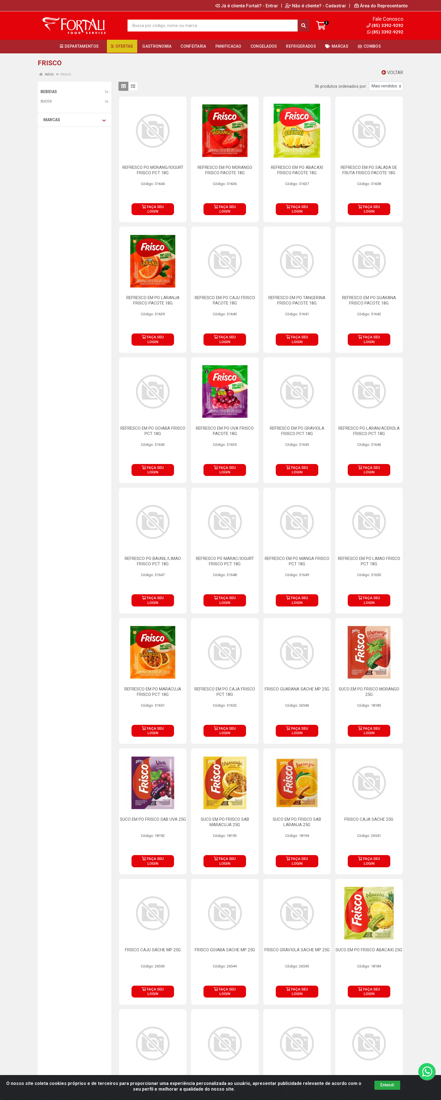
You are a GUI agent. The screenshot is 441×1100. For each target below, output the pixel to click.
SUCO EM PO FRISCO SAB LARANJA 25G (297, 822)
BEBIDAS (49, 91)
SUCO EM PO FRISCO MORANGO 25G (369, 692)
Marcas (74, 120)
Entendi (387, 1085)
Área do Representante (381, 5)
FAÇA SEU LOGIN (153, 209)
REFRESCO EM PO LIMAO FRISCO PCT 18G (369, 561)
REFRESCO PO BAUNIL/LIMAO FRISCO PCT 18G (153, 561)
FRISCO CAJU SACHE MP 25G (153, 949)
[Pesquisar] (303, 26)
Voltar (392, 72)
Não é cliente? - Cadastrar (315, 5)
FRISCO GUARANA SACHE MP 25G (297, 689)
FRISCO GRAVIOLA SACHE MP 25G (297, 949)
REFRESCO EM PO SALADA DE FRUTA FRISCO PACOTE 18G (369, 170)
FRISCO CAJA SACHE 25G (368, 819)
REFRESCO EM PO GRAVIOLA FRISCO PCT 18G (297, 431)
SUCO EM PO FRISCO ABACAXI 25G (369, 949)
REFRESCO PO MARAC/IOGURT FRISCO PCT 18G (225, 561)
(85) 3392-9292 (385, 32)
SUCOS (46, 101)
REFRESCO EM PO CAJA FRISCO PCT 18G (224, 692)
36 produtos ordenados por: (341, 86)
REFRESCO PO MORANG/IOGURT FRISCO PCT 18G (152, 170)
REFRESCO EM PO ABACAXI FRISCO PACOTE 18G (297, 170)
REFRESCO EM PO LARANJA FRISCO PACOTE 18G (152, 300)
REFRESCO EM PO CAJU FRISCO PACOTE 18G (225, 300)
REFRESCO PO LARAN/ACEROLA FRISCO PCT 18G (369, 431)
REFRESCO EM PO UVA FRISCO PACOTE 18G (225, 431)
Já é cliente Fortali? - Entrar (246, 5)
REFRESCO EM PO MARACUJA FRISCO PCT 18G (152, 692)
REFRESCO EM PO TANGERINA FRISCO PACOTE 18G (296, 300)
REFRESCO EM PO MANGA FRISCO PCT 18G (297, 561)
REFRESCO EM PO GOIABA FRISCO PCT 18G (152, 431)
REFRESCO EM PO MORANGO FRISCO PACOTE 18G (225, 170)
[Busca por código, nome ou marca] (213, 26)
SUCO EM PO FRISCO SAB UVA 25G (153, 819)
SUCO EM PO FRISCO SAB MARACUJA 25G (225, 822)
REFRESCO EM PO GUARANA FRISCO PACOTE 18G (369, 300)
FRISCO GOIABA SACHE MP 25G (225, 949)
